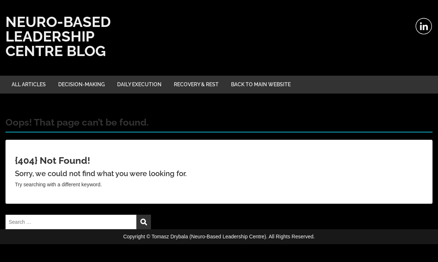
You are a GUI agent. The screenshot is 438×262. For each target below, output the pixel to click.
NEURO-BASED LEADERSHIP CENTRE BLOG (58, 36)
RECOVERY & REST (196, 84)
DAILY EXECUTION (139, 84)
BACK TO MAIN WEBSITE (261, 84)
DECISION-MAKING (81, 84)
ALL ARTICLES (29, 84)
